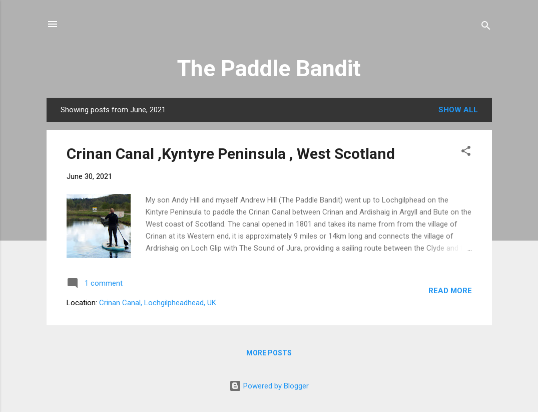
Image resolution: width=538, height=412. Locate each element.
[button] (466, 152)
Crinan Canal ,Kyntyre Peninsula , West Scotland (231, 153)
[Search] (486, 27)
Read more (450, 290)
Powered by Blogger (269, 385)
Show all (458, 109)
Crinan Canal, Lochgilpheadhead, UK (157, 302)
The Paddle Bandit (269, 68)
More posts (269, 353)
